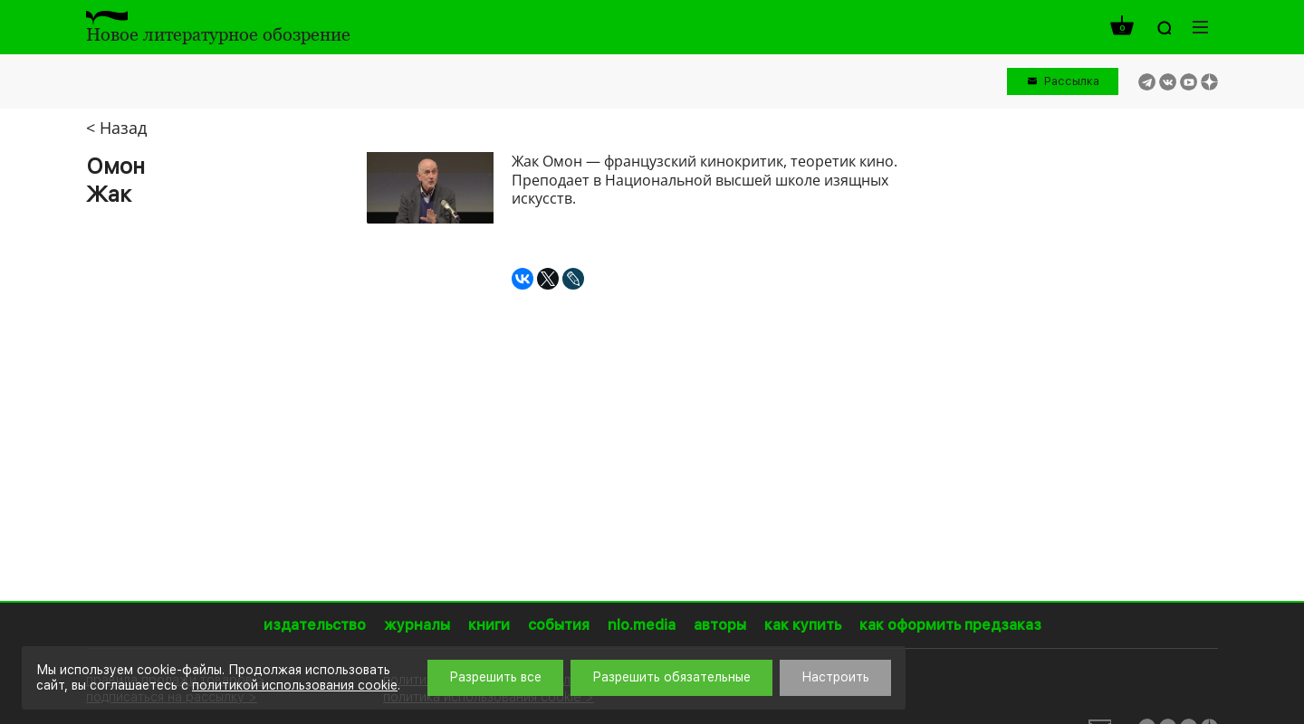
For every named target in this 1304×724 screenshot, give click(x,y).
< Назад (116, 127)
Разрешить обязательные (671, 677)
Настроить (835, 677)
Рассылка (1071, 81)
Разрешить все (495, 677)
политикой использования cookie (295, 685)
